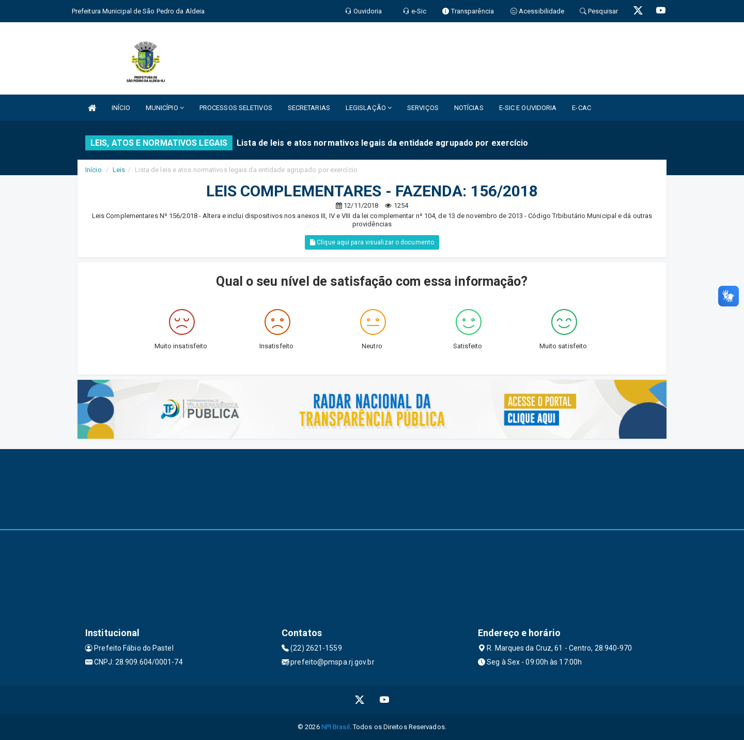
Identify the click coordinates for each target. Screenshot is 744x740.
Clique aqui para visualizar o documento (372, 242)
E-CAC (581, 108)
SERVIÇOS (423, 108)
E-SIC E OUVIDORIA (528, 108)
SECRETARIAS (309, 108)
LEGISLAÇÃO (369, 108)
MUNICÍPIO (165, 108)
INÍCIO (121, 108)
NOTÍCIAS (469, 108)
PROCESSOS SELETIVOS (235, 108)
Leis (119, 170)
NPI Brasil (335, 727)
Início (93, 170)
